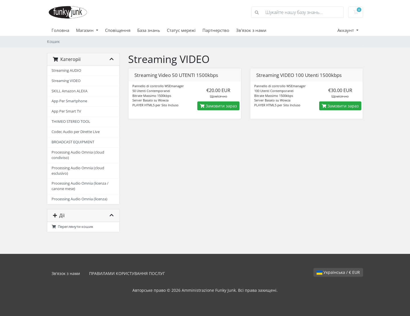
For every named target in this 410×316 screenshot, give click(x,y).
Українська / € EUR (338, 272)
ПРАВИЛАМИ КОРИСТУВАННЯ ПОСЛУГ (127, 273)
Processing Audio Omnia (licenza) (79, 199)
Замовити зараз (218, 106)
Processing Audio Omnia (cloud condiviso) (78, 155)
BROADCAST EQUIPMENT (73, 142)
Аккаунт (346, 30)
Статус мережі (181, 30)
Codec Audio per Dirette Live (76, 131)
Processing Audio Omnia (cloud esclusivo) (78, 171)
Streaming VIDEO (66, 80)
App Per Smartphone (69, 101)
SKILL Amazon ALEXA (69, 91)
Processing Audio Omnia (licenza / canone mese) (80, 186)
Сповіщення (117, 30)
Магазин (85, 30)
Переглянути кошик (72, 226)
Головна (60, 30)
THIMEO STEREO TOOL (71, 121)
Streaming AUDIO (66, 70)
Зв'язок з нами (251, 30)
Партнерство (215, 30)
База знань (148, 30)
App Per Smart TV (66, 111)
